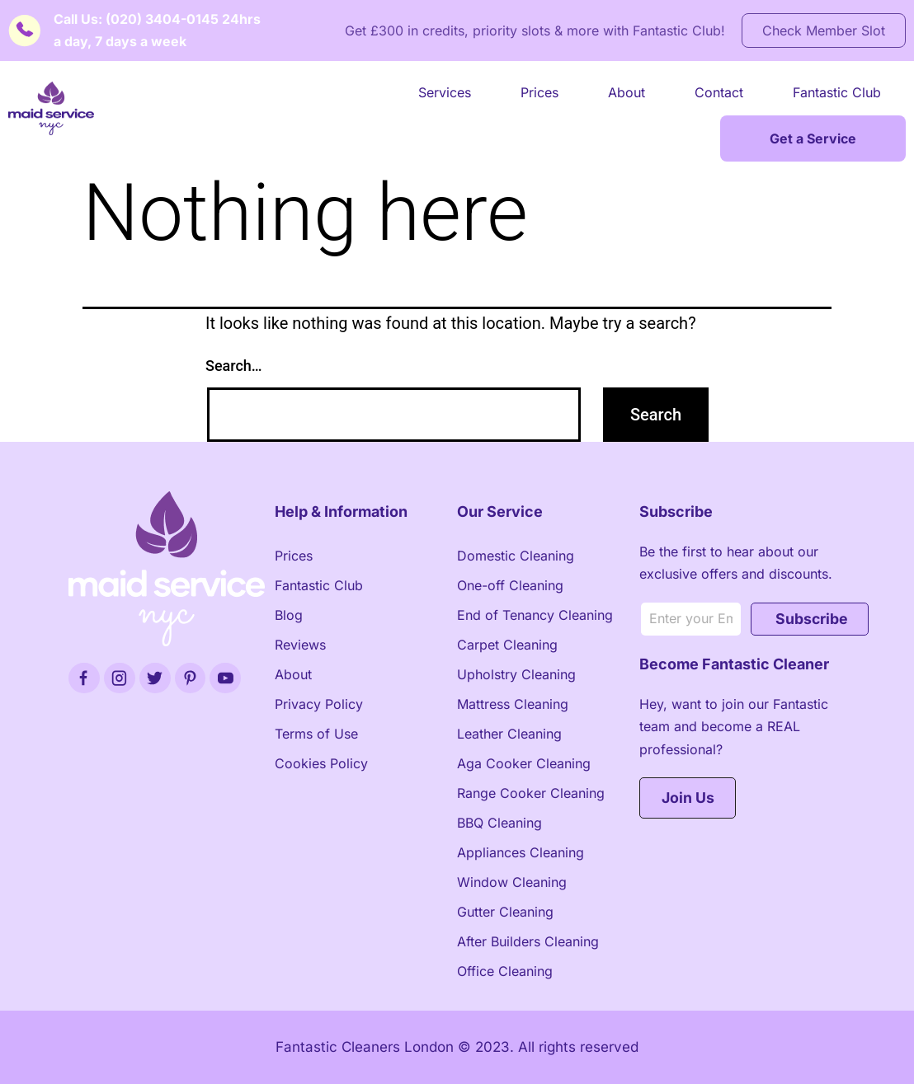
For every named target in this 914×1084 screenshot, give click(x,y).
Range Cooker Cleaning (531, 793)
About (626, 92)
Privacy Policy (319, 704)
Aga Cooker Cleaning (524, 763)
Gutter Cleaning (505, 911)
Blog (289, 615)
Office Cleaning (505, 971)
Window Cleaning (512, 882)
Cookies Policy (321, 763)
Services (444, 92)
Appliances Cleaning (520, 852)
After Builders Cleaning (528, 941)
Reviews (300, 644)
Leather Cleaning (509, 733)
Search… (233, 365)
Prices (539, 92)
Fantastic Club (837, 92)
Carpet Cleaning (507, 644)
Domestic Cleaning (515, 555)
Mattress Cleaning (512, 704)
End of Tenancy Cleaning (535, 615)
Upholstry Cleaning (516, 674)
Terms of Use (316, 733)
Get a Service (813, 138)
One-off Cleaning (510, 585)
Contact (719, 92)
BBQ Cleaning (499, 822)
